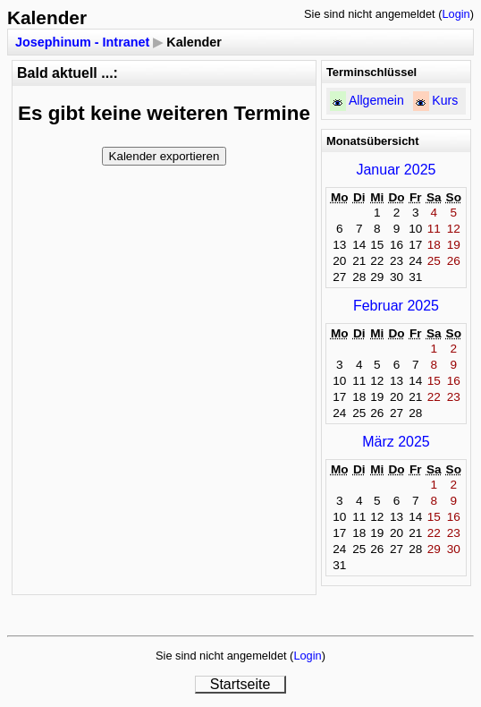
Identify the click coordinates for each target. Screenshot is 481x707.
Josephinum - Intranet (82, 42)
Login (455, 14)
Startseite (240, 684)
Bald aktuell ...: (67, 73)
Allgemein (376, 100)
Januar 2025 (395, 169)
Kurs (445, 100)
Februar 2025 (396, 305)
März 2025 (396, 441)
